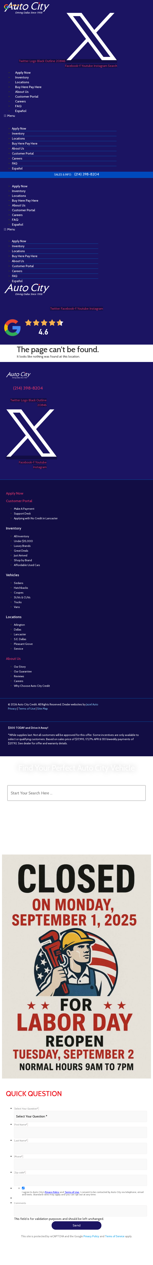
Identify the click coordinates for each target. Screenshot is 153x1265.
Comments (20, 1203)
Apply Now (19, 128)
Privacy (12, 708)
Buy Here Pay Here (24, 143)
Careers (17, 158)
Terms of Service (115, 1236)
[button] (60, 115)
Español (20, 111)
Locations (18, 138)
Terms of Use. (72, 1192)
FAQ (14, 163)
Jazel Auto (92, 704)
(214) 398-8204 (28, 388)
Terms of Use (26, 708)
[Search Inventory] (76, 793)
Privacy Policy (52, 1192)
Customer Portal (23, 153)
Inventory (18, 133)
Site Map (42, 708)
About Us (18, 148)
